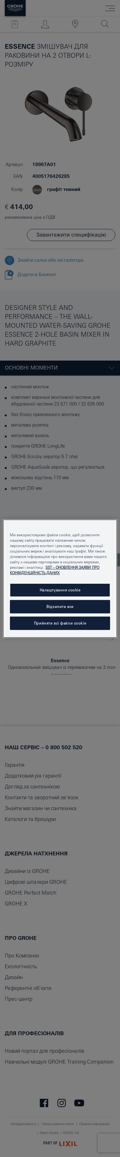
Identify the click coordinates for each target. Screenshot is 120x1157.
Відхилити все (59, 606)
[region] (60, 578)
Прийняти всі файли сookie (60, 623)
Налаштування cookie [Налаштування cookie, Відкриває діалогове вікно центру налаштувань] (60, 590)
